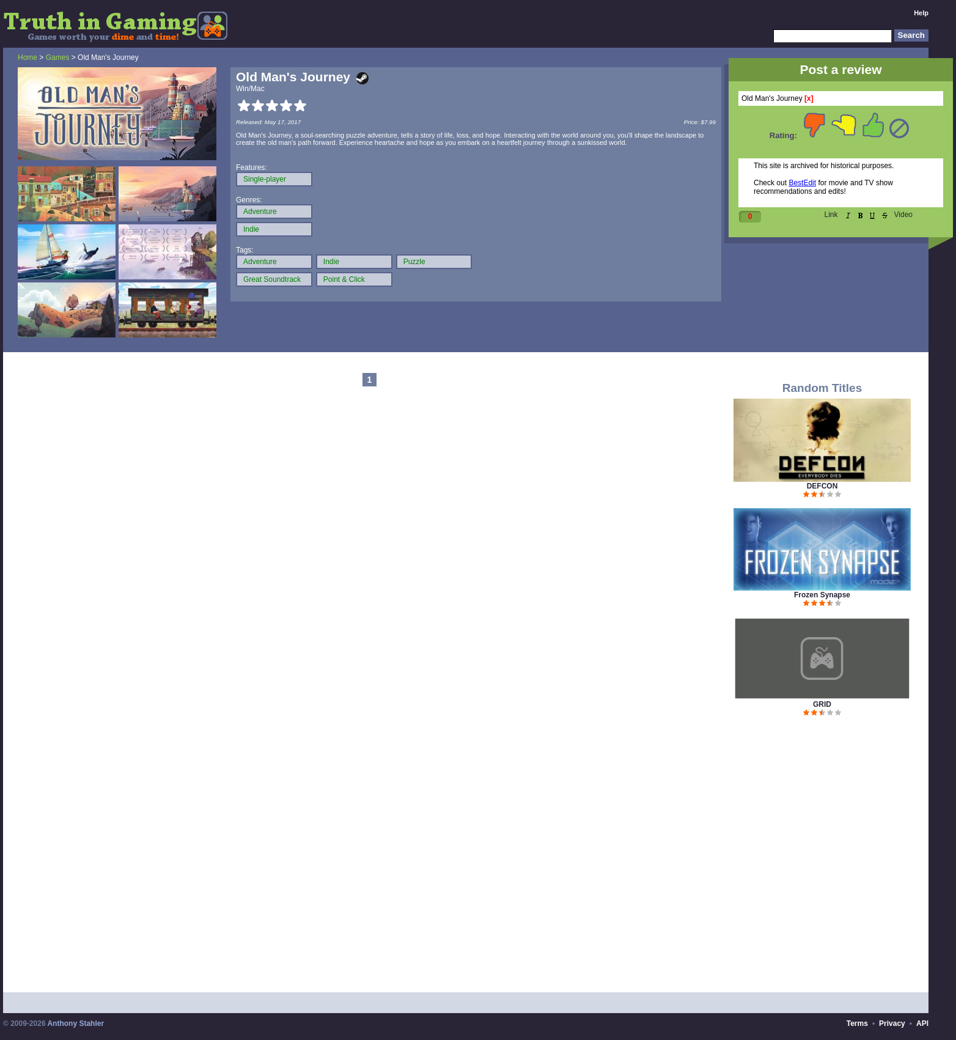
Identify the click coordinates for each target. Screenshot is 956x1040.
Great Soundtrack (272, 279)
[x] (809, 98)
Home (27, 57)
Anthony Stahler (75, 1023)
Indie (251, 229)
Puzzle (414, 261)
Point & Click (344, 279)
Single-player (264, 179)
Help (921, 13)
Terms (857, 1023)
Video (903, 214)
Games (58, 57)
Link (831, 214)
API (922, 1023)
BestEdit (802, 183)
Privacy (892, 1023)
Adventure (260, 211)
